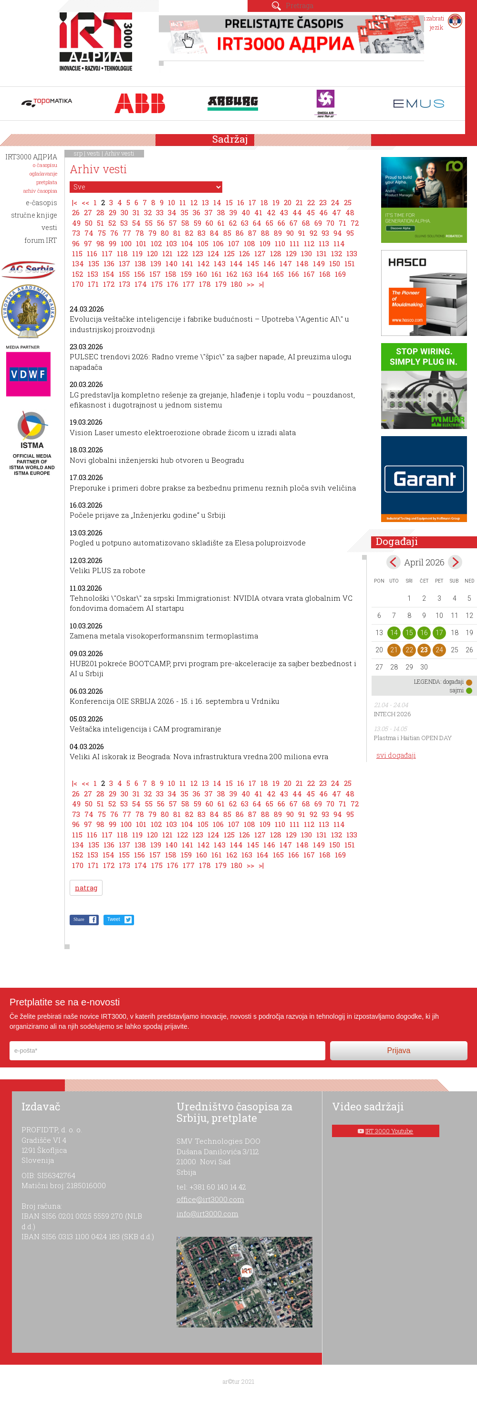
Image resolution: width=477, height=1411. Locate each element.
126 (244, 253)
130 (306, 253)
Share (78, 919)
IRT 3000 (98, 46)
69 (318, 223)
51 (100, 223)
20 (287, 202)
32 (148, 212)
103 (171, 243)
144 (236, 263)
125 (229, 253)
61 (221, 223)
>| (261, 284)
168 (325, 274)
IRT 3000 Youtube (389, 1131)
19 (276, 202)
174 (141, 284)
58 (185, 223)
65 (269, 223)
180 (236, 284)
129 (291, 253)
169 (340, 274)
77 (127, 233)
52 (112, 223)
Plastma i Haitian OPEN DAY (413, 737)
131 (321, 253)
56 (161, 223)
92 (313, 233)
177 (189, 284)
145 (253, 263)
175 (157, 284)
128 (275, 253)
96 (76, 243)
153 (92, 274)
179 (221, 284)
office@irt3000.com (210, 1199)
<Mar (393, 562)
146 (269, 263)
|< (74, 202)
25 (348, 202)
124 (213, 253)
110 (280, 243)
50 (89, 223)
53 (124, 223)
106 (218, 243)
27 (88, 212)
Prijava (399, 1050)
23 (323, 202)
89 (278, 233)
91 (301, 233)
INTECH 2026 (392, 714)
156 (139, 274)
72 (355, 223)
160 (201, 274)
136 (109, 263)
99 (112, 243)
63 (245, 223)
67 (294, 223)
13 (205, 202)
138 (140, 263)
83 (201, 233)
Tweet (113, 919)
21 (299, 202)
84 (214, 233)
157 (155, 274)
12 (193, 202)
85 (227, 233)
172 (108, 284)
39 (233, 212)
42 (271, 212)
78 (139, 233)
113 (324, 243)
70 (330, 223)
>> (250, 284)
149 (319, 263)
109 (264, 243)
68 (306, 223)
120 (152, 253)
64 (257, 223)
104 (187, 243)
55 (149, 223)
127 (260, 253)
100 (126, 243)
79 (152, 233)
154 (108, 274)
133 (351, 253)
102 (156, 243)
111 (295, 243)
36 (196, 212)
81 (177, 233)
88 (265, 233)
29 (112, 212)
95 (350, 233)
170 (77, 284)
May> (455, 562)
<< (85, 202)
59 (197, 223)
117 (107, 253)
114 (339, 243)
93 (325, 233)
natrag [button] (86, 887)
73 (76, 233)
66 (281, 223)
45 (310, 212)
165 (278, 274)
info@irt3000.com (207, 1213)
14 (217, 202)
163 (246, 274)
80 (165, 233)
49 (76, 223)
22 (311, 202)
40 (245, 212)
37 (209, 212)
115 (77, 253)
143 (220, 263)
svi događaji (396, 755)
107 (233, 243)
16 (240, 202)
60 (209, 223)
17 (252, 202)
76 (114, 233)
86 (240, 233)
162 (231, 274)
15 (229, 202)
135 (93, 263)
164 (263, 274)
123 (197, 253)
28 (100, 212)
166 (293, 274)
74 (88, 233)
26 (76, 212)
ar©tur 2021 (238, 1381)
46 (323, 212)
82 (189, 233)
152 (77, 274)
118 (122, 253)
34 (172, 212)
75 (102, 233)
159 (186, 274)
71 (342, 223)
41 (258, 212)
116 (92, 253)
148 (302, 263)
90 (290, 233)
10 (171, 202)
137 (124, 263)
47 (336, 212)
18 (264, 202)
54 (136, 223)
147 (286, 263)
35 (184, 212)
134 (78, 263)
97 (88, 243)
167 (309, 274)
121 (167, 253)
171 (93, 284)
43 (284, 212)
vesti (93, 153)
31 (136, 212)
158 (170, 274)
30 (124, 212)
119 (137, 253)
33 (160, 212)
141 (187, 263)
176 (172, 284)
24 (335, 202)
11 (182, 202)
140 (171, 263)
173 (124, 284)
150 (334, 263)
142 (203, 263)
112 (309, 243)
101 (141, 243)
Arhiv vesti (119, 153)
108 (249, 243)
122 (182, 253)
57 (173, 223)
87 (252, 233)
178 (205, 284)
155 (124, 274)
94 (337, 233)
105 (202, 243)
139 (155, 263)
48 (349, 212)
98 (100, 243)
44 (297, 212)
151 (349, 263)
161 (216, 274)
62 (233, 223)
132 (336, 253)
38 (221, 212)
